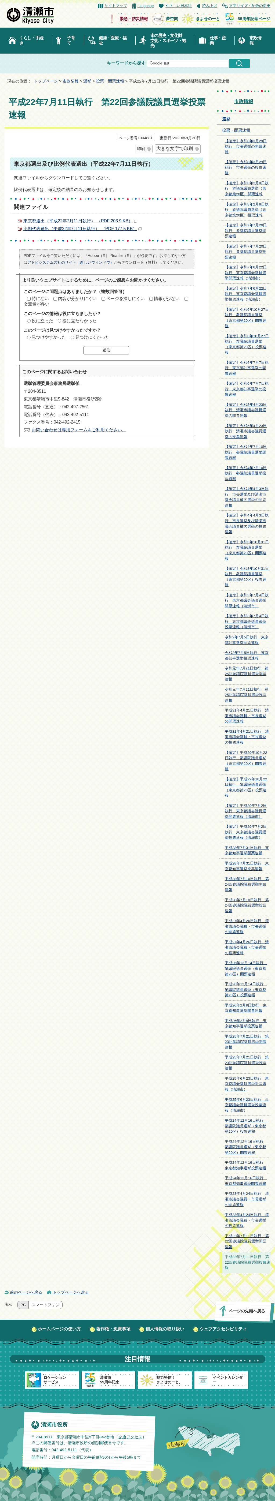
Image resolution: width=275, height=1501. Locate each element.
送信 (106, 350)
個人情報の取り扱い (165, 1329)
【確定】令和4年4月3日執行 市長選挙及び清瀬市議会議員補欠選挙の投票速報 (247, 523)
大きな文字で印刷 (174, 148)
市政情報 (255, 40)
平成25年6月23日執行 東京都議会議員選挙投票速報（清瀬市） (247, 1105)
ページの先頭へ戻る (247, 1311)
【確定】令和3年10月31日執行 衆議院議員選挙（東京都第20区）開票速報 (247, 550)
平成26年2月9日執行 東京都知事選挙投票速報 (246, 1023)
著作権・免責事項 (113, 1329)
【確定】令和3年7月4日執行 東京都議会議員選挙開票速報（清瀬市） (247, 600)
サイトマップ (115, 6)
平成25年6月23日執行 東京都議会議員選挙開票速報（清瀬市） (247, 1083)
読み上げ (209, 6)
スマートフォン (45, 1305)
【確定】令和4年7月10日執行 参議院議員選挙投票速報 (246, 473)
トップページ (46, 81)
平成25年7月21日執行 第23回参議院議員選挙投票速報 (247, 1062)
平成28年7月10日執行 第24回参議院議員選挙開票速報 (247, 884)
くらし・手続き (31, 40)
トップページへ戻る (71, 1292)
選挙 (87, 81)
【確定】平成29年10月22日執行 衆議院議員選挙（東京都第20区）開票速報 (246, 761)
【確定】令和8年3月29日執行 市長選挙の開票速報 (246, 146)
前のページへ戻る (26, 1292)
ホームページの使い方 (59, 1329)
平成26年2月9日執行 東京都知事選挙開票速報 (246, 1008)
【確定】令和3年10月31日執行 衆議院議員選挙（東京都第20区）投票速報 (247, 577)
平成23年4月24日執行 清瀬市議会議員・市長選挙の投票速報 (247, 1220)
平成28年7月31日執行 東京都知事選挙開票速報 (247, 850)
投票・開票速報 (110, 81)
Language (146, 6)
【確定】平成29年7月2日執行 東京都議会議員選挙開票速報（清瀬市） (246, 811)
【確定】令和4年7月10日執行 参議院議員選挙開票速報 (246, 452)
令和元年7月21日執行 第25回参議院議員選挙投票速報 (247, 694)
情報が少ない (167, 298)
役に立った (42, 321)
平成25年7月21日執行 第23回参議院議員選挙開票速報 (247, 1041)
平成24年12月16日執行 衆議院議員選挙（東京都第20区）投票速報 (246, 1125)
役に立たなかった (79, 321)
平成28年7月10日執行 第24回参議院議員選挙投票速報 (247, 905)
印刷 (141, 149)
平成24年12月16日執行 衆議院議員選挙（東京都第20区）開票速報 (246, 1147)
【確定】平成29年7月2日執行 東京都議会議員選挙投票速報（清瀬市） (246, 832)
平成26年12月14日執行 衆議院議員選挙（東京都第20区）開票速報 (246, 968)
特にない (40, 298)
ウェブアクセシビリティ (223, 1329)
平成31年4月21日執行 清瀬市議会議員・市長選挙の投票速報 (247, 736)
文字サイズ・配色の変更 (249, 6)
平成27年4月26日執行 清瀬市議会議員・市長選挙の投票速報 (247, 947)
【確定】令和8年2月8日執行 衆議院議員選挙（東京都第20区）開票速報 (247, 188)
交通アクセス (130, 1436)
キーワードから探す (126, 63)
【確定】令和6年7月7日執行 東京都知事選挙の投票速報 (247, 388)
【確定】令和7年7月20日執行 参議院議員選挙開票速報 (246, 230)
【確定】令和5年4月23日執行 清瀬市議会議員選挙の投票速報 (246, 431)
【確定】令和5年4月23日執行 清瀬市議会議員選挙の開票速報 (246, 410)
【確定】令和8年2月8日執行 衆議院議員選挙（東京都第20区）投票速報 (247, 209)
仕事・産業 (218, 40)
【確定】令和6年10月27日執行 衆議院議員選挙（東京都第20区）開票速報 (247, 318)
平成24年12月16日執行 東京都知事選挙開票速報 (246, 1181)
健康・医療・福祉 (112, 40)
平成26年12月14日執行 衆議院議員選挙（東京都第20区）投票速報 (246, 989)
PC (23, 1305)
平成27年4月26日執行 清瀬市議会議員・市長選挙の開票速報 (247, 926)
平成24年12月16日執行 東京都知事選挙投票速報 (246, 1165)
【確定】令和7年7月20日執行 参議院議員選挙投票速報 (246, 251)
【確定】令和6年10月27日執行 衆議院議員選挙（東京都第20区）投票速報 (247, 344)
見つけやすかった (49, 337)
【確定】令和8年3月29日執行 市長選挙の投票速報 (246, 167)
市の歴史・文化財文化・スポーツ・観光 (168, 40)
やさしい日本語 (178, 6)
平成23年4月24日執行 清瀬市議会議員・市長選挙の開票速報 (247, 1199)
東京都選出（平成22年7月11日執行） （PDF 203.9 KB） (80, 221)
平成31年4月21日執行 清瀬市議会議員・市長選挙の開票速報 (247, 715)
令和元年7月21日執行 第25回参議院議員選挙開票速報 (247, 673)
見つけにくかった (92, 337)
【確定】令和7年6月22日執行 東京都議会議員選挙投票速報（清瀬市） (246, 293)
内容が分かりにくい (77, 298)
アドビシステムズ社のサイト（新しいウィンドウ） (70, 262)
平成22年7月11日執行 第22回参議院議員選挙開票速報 (247, 1241)
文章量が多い (36, 304)
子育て (71, 40)
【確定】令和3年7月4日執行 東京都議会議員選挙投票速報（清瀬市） (247, 621)
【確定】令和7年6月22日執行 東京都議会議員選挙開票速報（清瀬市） (246, 272)
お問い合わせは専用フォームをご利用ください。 (79, 430)
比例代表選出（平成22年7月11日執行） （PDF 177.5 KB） (82, 228)
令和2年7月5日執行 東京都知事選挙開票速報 (247, 640)
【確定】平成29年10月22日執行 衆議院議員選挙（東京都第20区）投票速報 (246, 787)
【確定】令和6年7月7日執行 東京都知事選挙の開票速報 (247, 368)
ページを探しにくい (125, 298)
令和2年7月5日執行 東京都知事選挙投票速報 (247, 655)
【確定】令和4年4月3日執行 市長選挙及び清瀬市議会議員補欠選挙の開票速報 (247, 497)
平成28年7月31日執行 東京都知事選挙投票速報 (247, 866)
